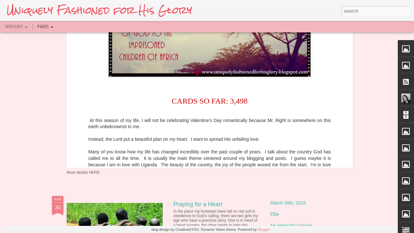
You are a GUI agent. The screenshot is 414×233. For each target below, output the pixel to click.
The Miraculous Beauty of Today (214, 96)
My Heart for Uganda (291, 225)
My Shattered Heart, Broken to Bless (307, 104)
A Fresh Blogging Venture (206, 133)
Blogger (264, 229)
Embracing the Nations (293, 92)
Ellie (274, 214)
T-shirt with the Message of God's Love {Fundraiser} (322, 149)
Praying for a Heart (197, 204)
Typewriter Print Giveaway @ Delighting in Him (147, 150)
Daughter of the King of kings (299, 115)
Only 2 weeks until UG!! (294, 126)
